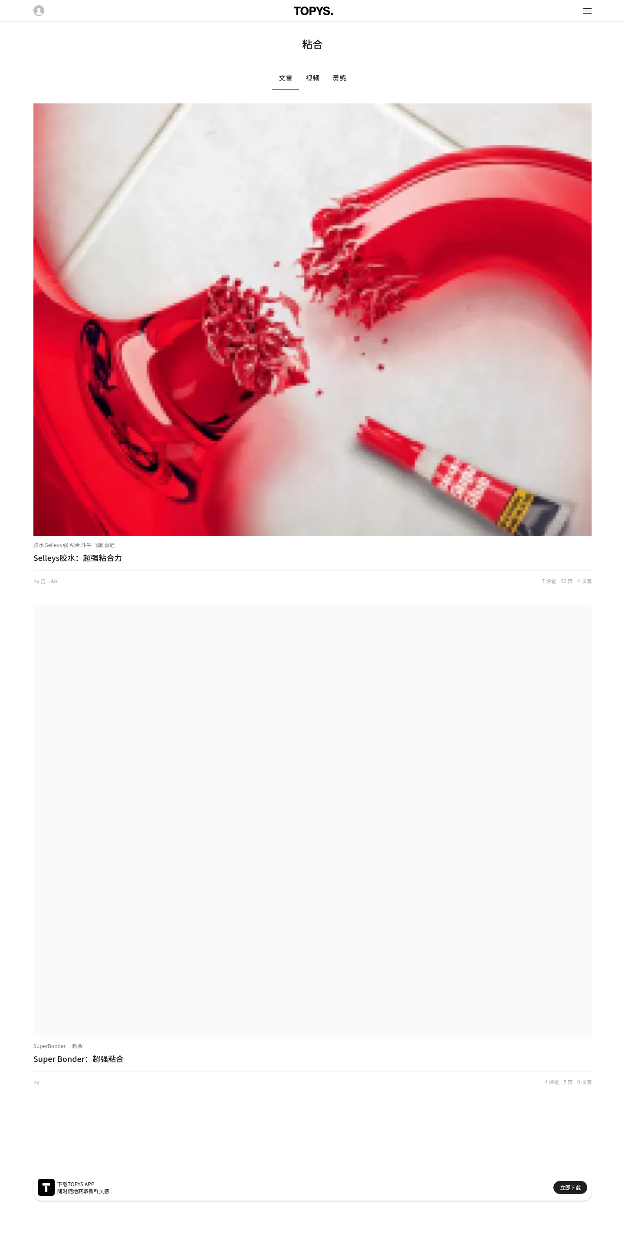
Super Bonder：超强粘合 (78, 1058)
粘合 (77, 1045)
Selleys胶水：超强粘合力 (77, 557)
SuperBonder (49, 1045)
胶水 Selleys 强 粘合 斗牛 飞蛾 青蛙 (74, 544)
